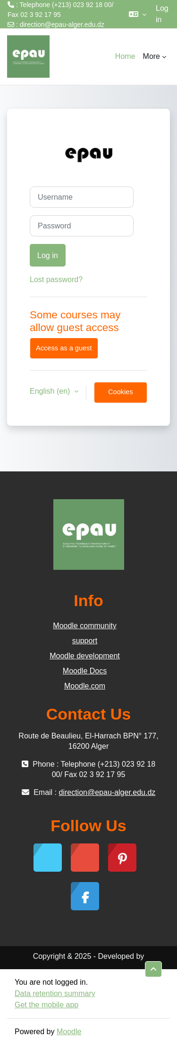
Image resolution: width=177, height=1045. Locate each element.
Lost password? (56, 279)
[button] (137, 14)
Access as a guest (64, 348)
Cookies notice (120, 395)
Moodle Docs (85, 671)
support (84, 641)
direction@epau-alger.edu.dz (62, 24)
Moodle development (85, 656)
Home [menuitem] (125, 56)
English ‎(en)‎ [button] (51, 391)
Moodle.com (84, 686)
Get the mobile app (46, 1005)
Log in (162, 14)
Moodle (69, 1032)
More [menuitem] (151, 56)
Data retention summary (55, 993)
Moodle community (84, 626)
